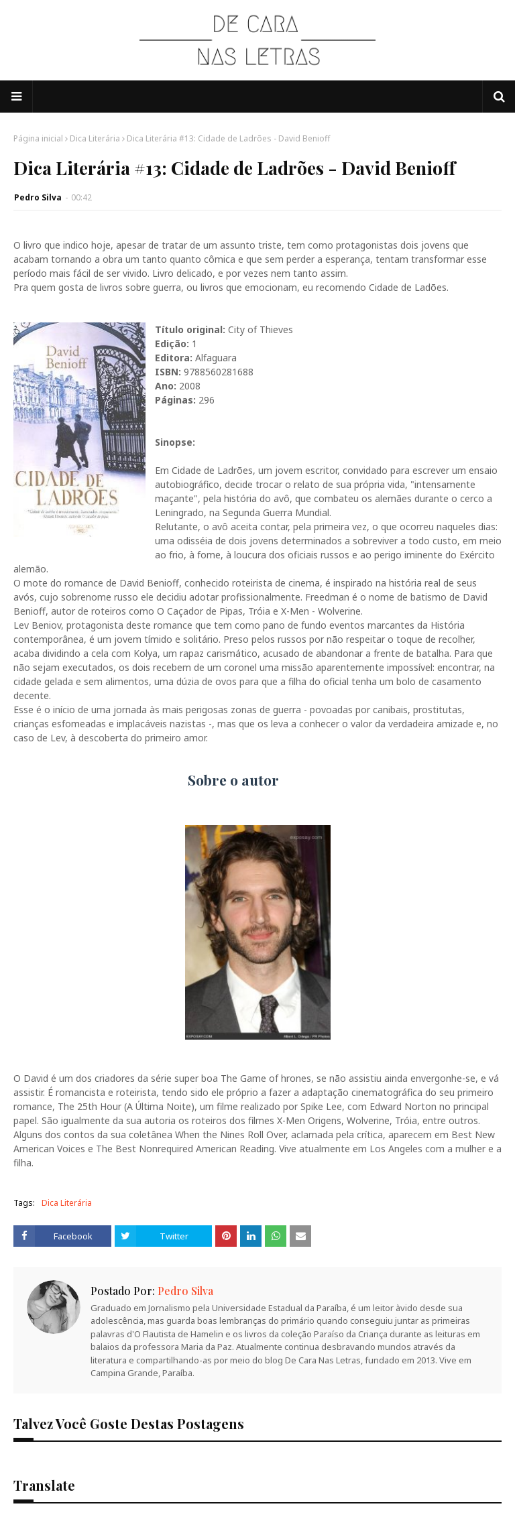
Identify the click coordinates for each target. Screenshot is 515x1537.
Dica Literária (95, 138)
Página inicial (38, 138)
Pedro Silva (38, 197)
